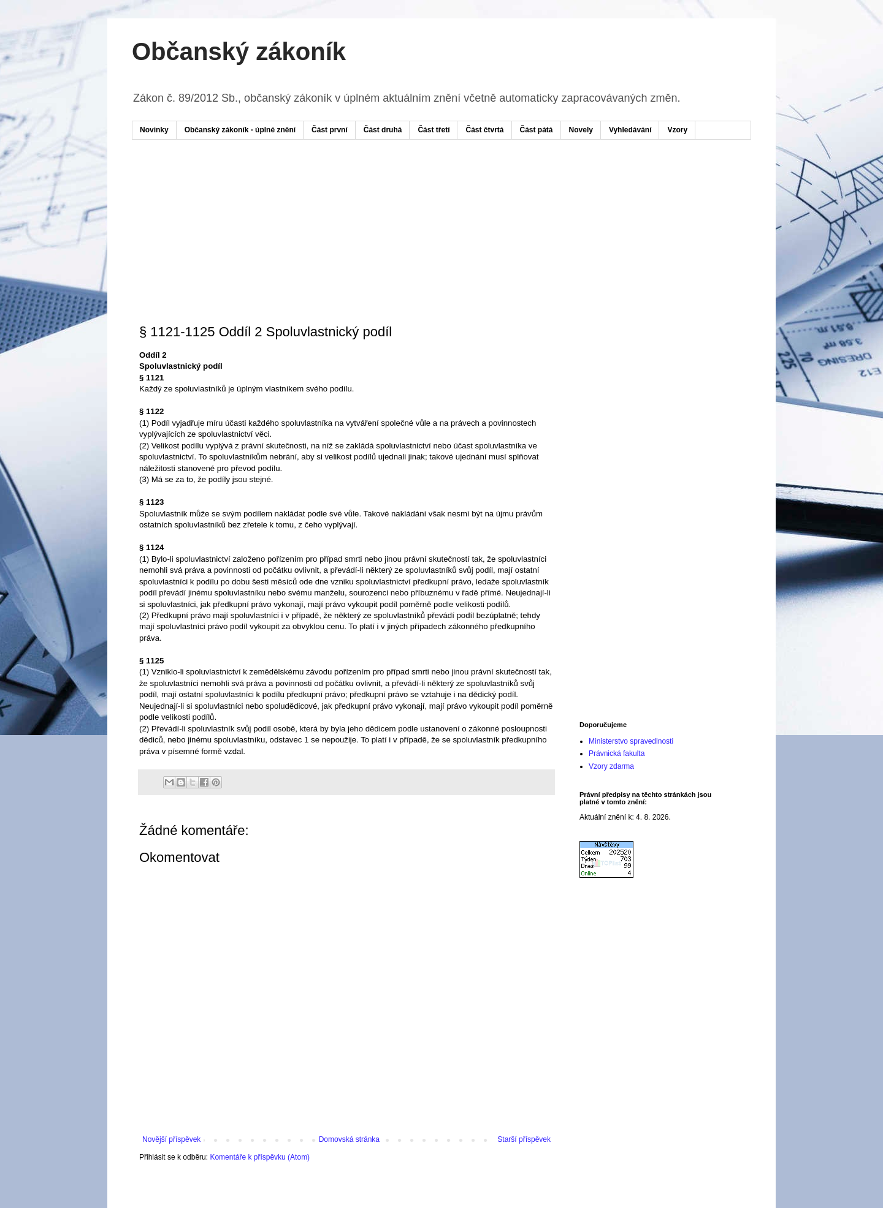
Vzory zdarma (611, 766)
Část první (330, 130)
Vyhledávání (630, 130)
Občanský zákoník (239, 51)
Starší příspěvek (524, 1139)
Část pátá (536, 130)
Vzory (677, 130)
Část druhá (383, 130)
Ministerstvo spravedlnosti (631, 741)
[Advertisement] (373, 185)
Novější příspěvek (171, 1139)
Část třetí (433, 130)
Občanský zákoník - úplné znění (240, 130)
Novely (581, 130)
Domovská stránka (349, 1139)
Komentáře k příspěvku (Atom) (260, 1157)
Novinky (154, 130)
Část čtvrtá (484, 130)
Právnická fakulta (616, 753)
